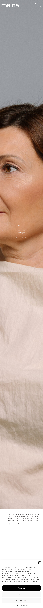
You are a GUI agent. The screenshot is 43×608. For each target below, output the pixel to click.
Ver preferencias (22, 600)
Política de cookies (21, 605)
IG (36, 3)
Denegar (21, 594)
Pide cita (22, 459)
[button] (39, 563)
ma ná (10, 5)
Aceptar (21, 588)
